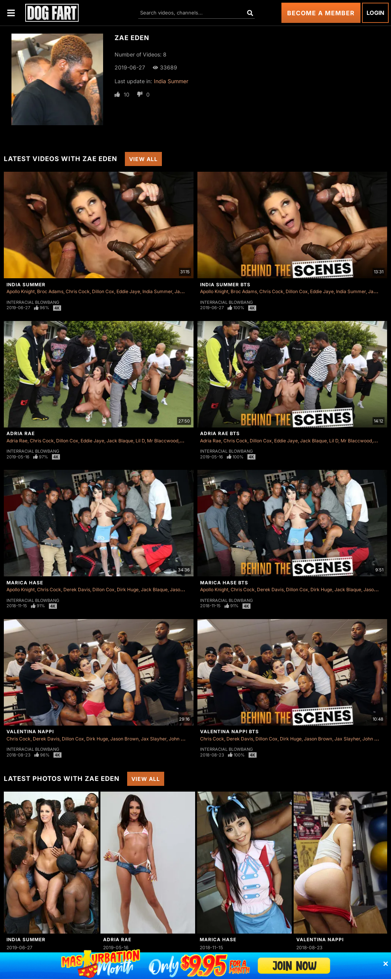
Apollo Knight (20, 291)
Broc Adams (50, 291)
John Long (180, 739)
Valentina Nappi (30, 731)
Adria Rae (20, 433)
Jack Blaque (120, 441)
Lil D (140, 441)
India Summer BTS (225, 284)
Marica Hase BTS (224, 582)
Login (375, 12)
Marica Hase (24, 582)
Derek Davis (76, 589)
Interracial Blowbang (32, 302)
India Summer (171, 81)
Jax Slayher (153, 739)
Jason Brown (184, 589)
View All (143, 159)
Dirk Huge (128, 589)
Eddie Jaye (128, 291)
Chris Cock (78, 291)
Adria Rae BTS (220, 433)
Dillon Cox (103, 291)
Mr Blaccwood (162, 441)
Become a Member (321, 13)
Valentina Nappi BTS (229, 731)
